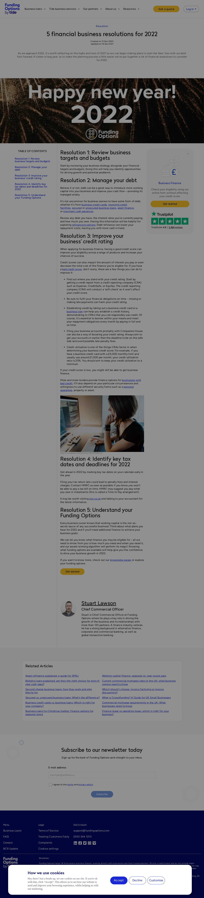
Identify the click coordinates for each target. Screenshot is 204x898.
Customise (156, 880)
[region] (100, 880)
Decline (137, 880)
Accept (119, 880)
